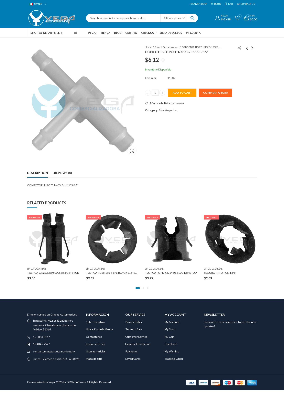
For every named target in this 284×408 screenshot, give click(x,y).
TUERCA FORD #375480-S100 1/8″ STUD (171, 272)
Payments (131, 351)
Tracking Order (174, 358)
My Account (172, 322)
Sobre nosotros (95, 322)
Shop (157, 47)
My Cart (169, 336)
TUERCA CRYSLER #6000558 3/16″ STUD (53, 272)
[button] (137, 288)
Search (192, 18)
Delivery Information (137, 344)
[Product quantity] (155, 93)
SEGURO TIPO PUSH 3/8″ (220, 272)
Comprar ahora (215, 92)
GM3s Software (77, 382)
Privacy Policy (133, 322)
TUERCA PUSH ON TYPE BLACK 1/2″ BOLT (113, 272)
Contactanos (94, 336)
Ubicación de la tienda (99, 329)
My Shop (170, 329)
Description (37, 173)
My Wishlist (172, 351)
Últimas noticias (95, 351)
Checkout (171, 344)
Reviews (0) (63, 173)
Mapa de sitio (94, 358)
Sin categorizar (171, 47)
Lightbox (131, 150)
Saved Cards (133, 358)
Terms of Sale (133, 329)
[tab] (37, 172)
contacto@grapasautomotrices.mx (54, 351)
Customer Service (136, 336)
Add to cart (182, 92)
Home (148, 47)
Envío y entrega (95, 344)
